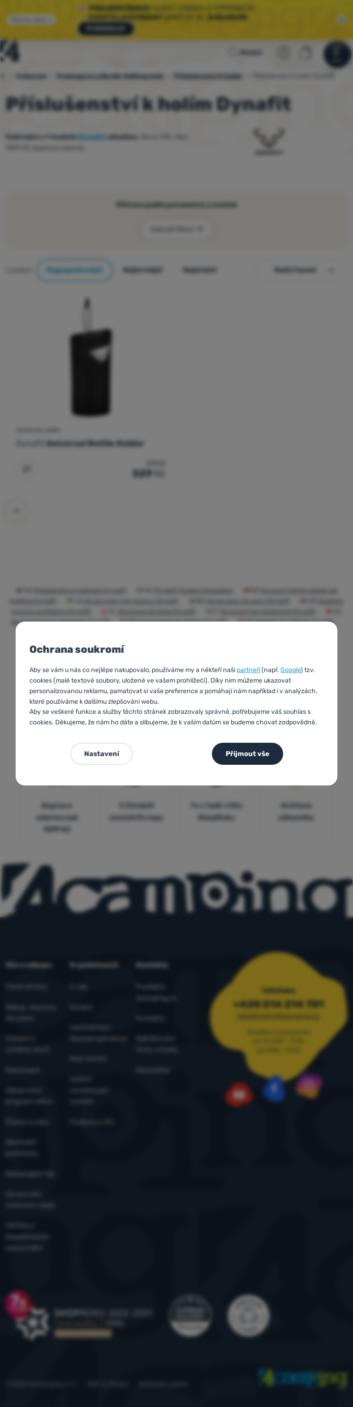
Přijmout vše (247, 754)
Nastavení (101, 754)
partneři (248, 670)
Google (290, 670)
